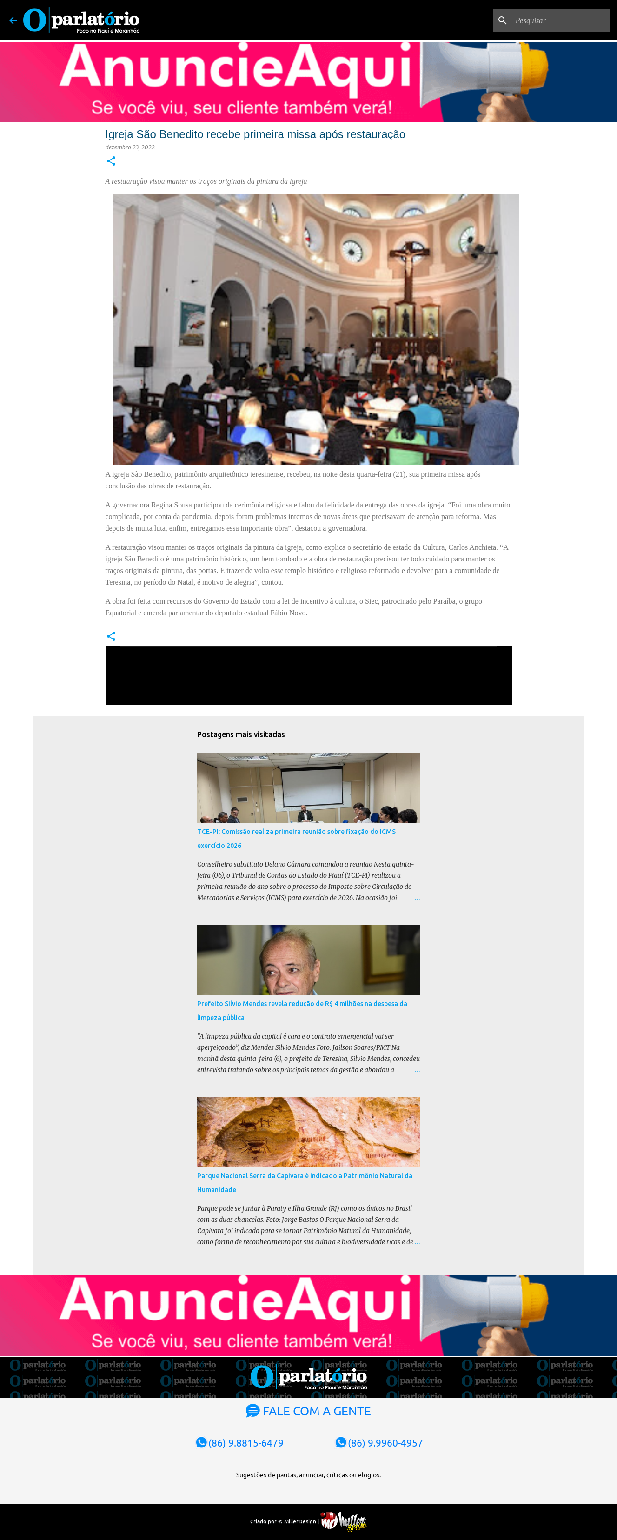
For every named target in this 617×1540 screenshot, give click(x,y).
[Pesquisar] (561, 20)
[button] (111, 161)
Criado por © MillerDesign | (308, 1521)
